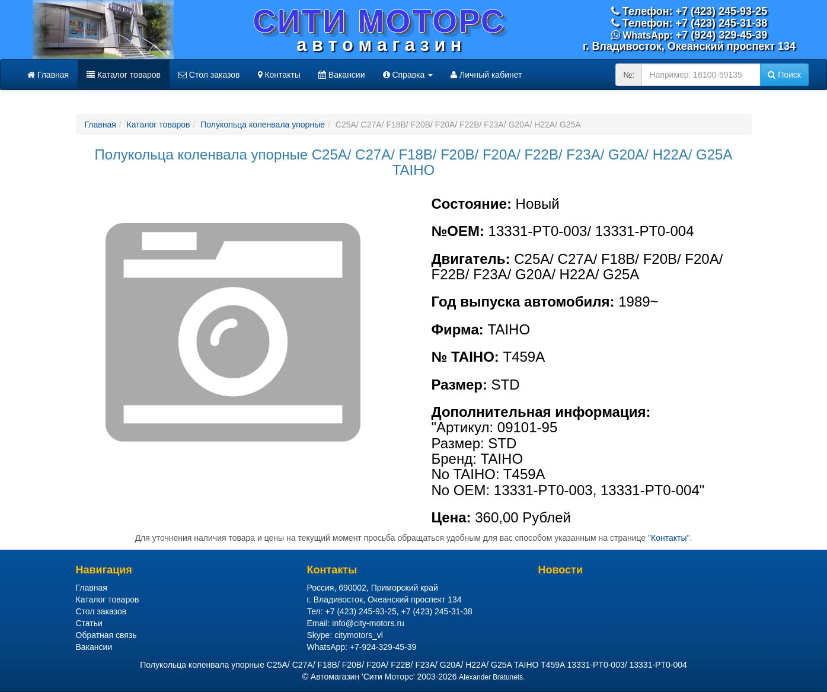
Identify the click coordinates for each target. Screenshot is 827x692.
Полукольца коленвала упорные (262, 124)
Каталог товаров (124, 74)
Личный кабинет (486, 74)
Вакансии (341, 74)
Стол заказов (209, 74)
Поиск (784, 74)
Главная (48, 74)
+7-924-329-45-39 (383, 647)
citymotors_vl (358, 635)
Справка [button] (408, 74)
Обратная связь (106, 635)
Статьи (89, 623)
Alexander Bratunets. (492, 677)
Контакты (279, 74)
